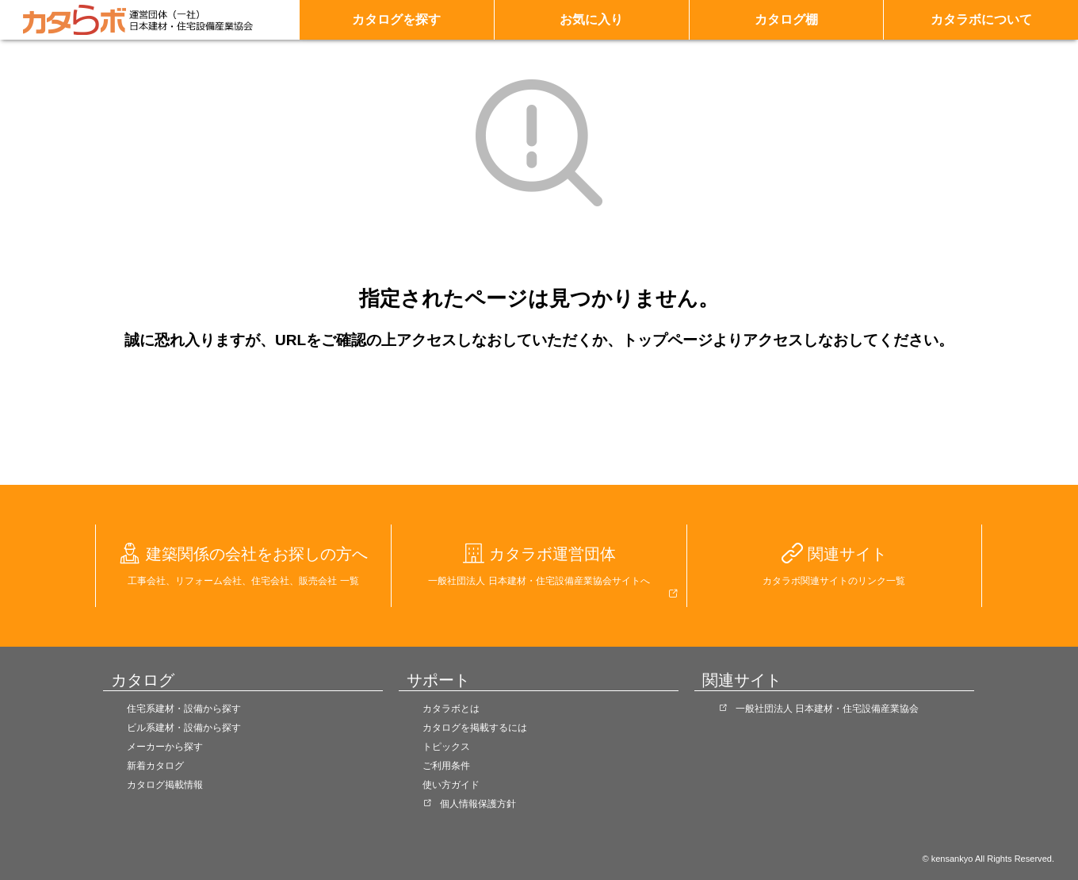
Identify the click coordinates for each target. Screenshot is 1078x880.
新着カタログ (155, 765)
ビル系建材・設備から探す (184, 727)
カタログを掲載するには (474, 727)
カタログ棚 (786, 19)
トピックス (446, 746)
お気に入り (591, 19)
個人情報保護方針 (478, 803)
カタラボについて (981, 19)
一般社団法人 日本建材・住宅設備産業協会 (827, 708)
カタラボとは (451, 708)
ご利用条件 (446, 765)
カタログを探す (396, 19)
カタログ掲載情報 (165, 784)
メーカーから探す (165, 746)
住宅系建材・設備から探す (184, 708)
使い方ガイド (451, 784)
